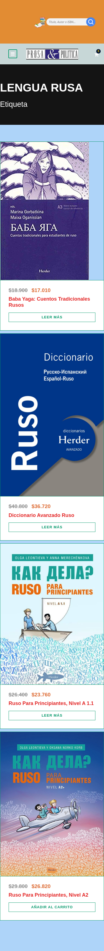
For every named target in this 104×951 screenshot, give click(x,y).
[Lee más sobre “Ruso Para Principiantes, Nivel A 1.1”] (52, 715)
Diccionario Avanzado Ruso (41, 515)
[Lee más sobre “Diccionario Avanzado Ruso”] (52, 527)
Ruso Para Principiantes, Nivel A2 (48, 895)
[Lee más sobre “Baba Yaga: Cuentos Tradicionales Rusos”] (52, 317)
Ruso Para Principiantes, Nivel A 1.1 (51, 703)
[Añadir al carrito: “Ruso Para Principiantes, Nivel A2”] (52, 907)
